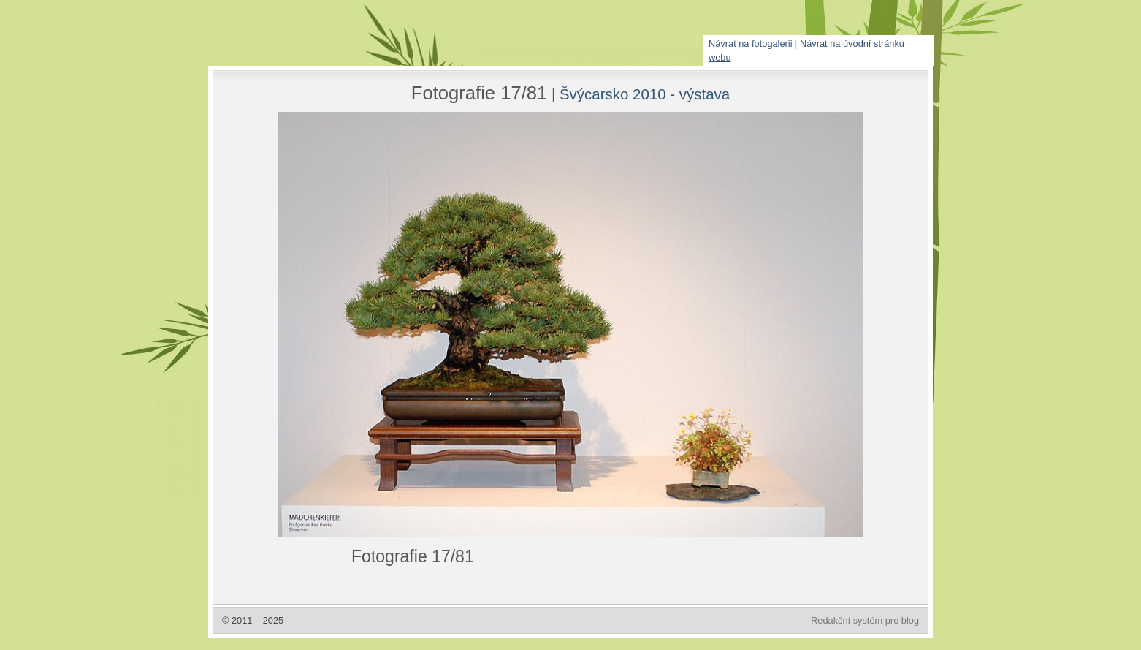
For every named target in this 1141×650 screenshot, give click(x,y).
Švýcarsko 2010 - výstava (645, 94)
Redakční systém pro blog (865, 620)
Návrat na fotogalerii (751, 43)
